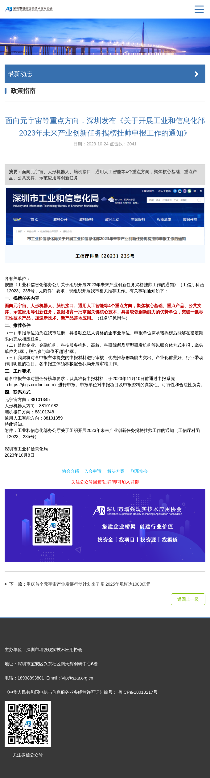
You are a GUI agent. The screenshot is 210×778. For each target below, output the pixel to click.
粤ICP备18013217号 (138, 692)
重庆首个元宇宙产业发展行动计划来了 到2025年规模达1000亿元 (77, 584)
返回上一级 (188, 599)
